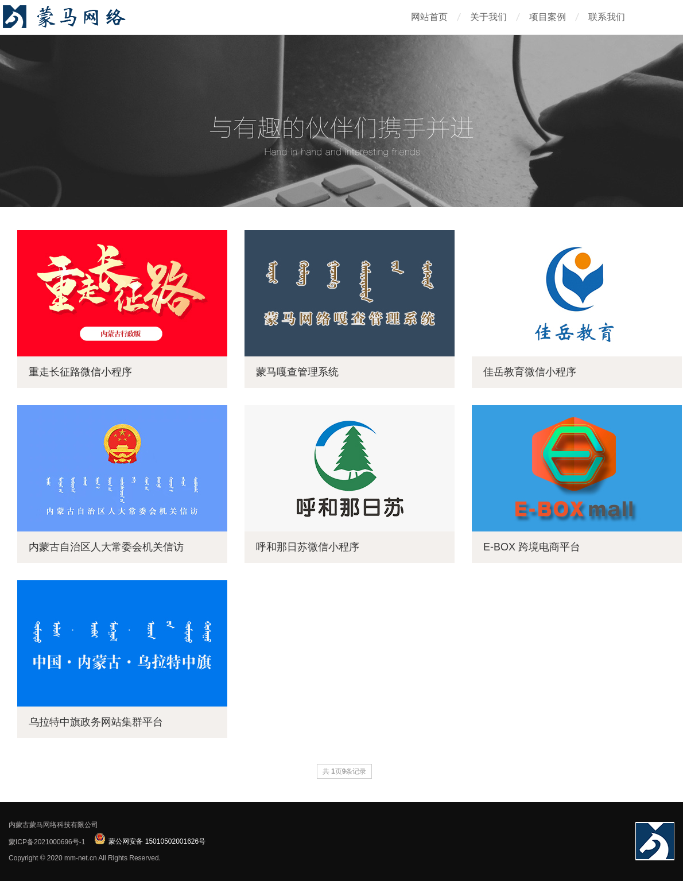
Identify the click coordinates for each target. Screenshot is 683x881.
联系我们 (606, 17)
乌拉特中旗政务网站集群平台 (96, 722)
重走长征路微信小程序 (80, 372)
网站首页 (429, 17)
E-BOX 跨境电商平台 (531, 547)
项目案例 (547, 17)
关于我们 (488, 17)
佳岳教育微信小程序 (529, 372)
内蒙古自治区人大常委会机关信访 (106, 547)
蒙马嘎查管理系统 (297, 372)
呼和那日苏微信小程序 (307, 547)
